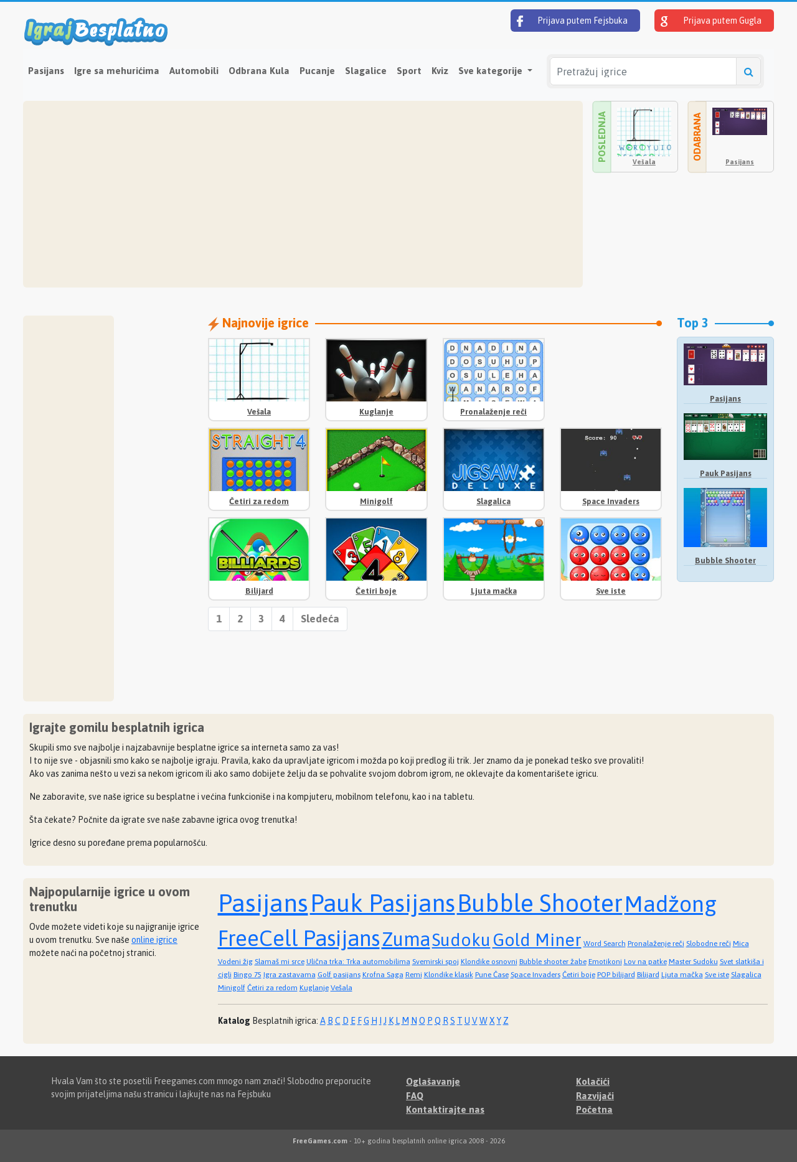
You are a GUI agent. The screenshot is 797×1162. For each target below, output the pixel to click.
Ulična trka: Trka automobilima (358, 961)
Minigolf (376, 501)
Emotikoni (605, 961)
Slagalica (493, 501)
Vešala (644, 162)
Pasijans (46, 70)
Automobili (194, 70)
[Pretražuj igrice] (643, 71)
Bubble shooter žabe (553, 961)
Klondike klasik (448, 974)
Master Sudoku (693, 961)
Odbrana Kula (259, 70)
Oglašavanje (433, 1081)
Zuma (406, 939)
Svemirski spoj (435, 961)
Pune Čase (492, 974)
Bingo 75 (247, 974)
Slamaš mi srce (279, 961)
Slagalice (366, 70)
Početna (594, 1109)
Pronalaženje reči (493, 411)
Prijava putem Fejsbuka (572, 21)
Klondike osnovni (489, 961)
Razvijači (595, 1095)
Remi (413, 974)
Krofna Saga (382, 974)
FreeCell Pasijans (299, 937)
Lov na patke (645, 961)
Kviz (440, 70)
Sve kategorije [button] (491, 70)
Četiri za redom (259, 501)
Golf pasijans (339, 974)
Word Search (604, 943)
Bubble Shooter (725, 560)
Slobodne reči (708, 943)
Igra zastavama (289, 974)
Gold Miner (537, 940)
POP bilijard (616, 974)
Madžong (671, 904)
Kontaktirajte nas (445, 1109)
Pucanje (317, 70)
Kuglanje (376, 411)
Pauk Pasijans (726, 473)
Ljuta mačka (494, 591)
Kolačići (593, 1081)
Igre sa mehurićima (116, 70)
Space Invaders (610, 501)
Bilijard (259, 591)
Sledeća (320, 618)
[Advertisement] (303, 194)
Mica (741, 943)
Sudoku (461, 940)
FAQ (414, 1095)
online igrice (154, 940)
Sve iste (611, 591)
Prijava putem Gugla (711, 21)
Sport (409, 70)
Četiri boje (376, 591)
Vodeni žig (235, 961)
